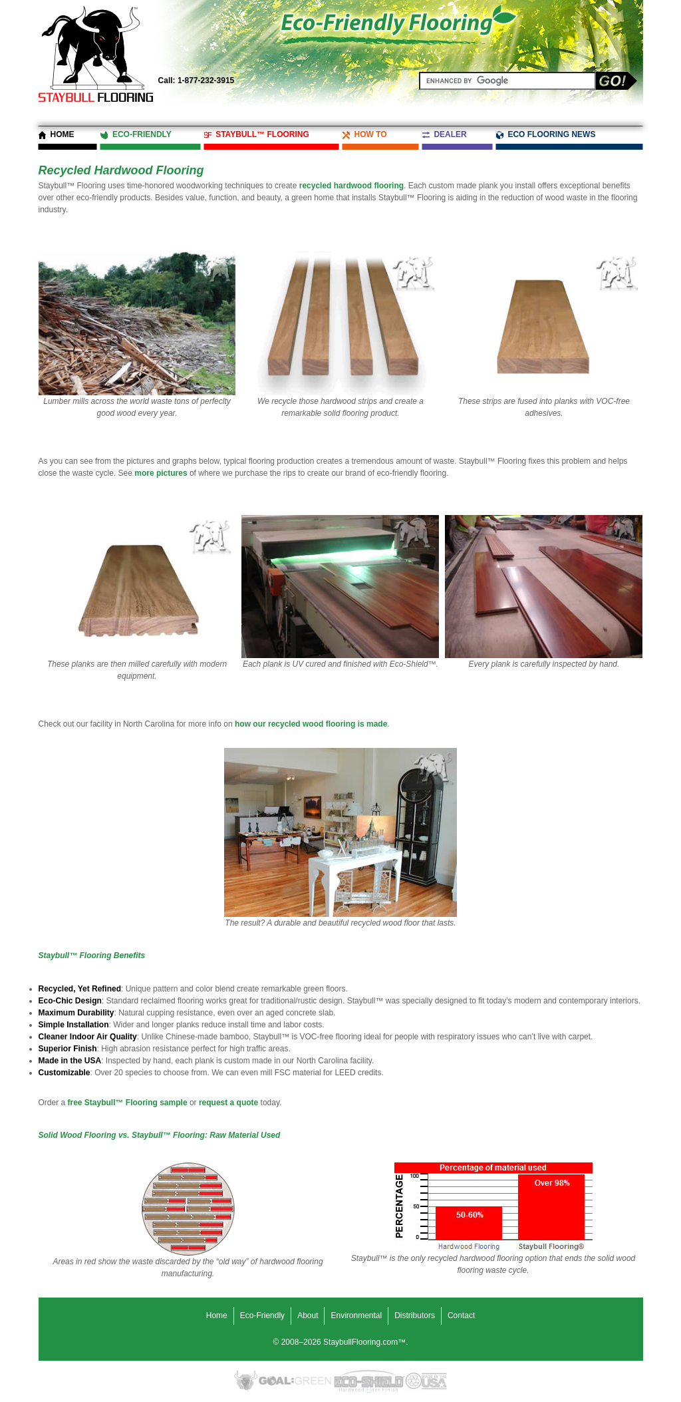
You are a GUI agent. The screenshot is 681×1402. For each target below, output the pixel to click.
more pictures (160, 473)
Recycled (414, 1381)
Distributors (414, 1315)
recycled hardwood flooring (351, 185)
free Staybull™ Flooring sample (128, 1102)
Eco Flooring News (551, 134)
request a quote (228, 1102)
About (307, 1315)
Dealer (450, 134)
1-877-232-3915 (196, 80)
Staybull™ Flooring (262, 134)
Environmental (356, 1315)
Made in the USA (434, 1381)
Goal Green (295, 1381)
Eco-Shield (369, 1381)
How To (370, 134)
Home (62, 134)
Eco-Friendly (142, 134)
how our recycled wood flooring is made (311, 724)
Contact (461, 1315)
